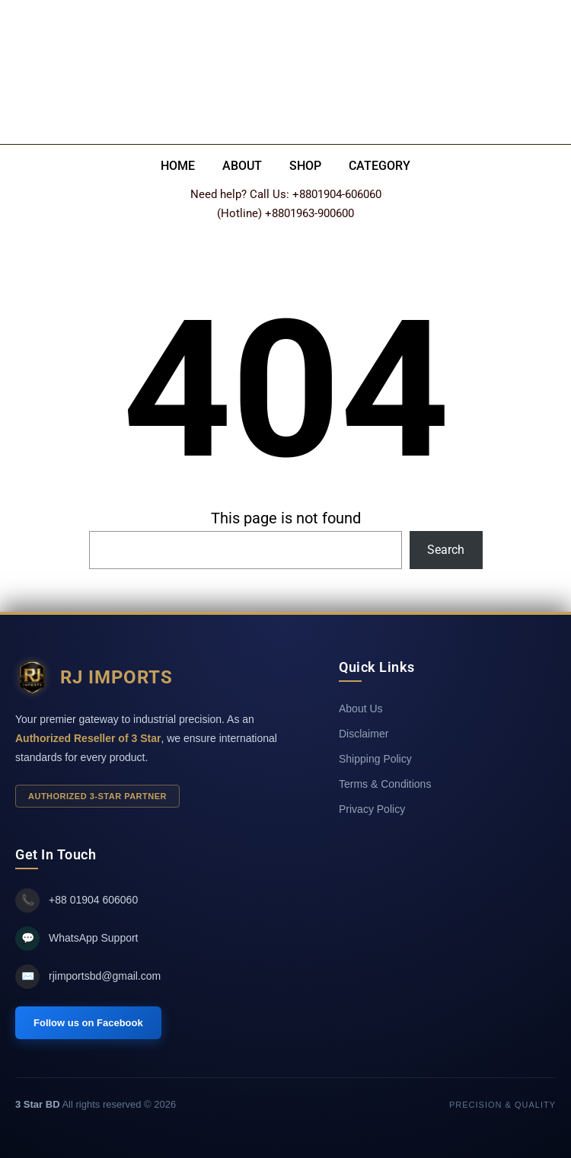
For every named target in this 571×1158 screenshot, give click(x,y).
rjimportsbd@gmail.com (88, 976)
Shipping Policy (375, 759)
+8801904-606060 (336, 194)
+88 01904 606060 (76, 900)
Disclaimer (363, 734)
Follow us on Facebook (88, 1022)
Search (445, 549)
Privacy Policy (372, 809)
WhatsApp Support (77, 938)
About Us (361, 708)
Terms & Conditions (385, 784)
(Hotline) (239, 213)
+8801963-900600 (309, 213)
